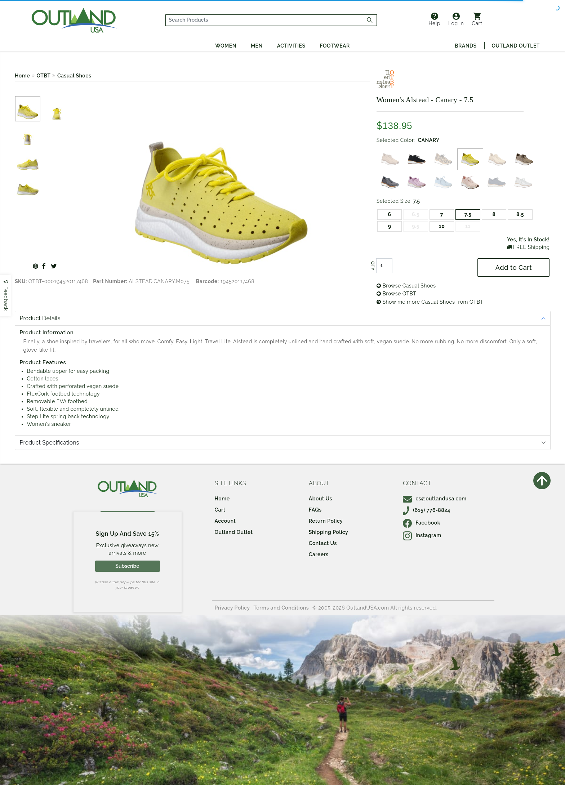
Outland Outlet (516, 46)
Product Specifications (49, 442)
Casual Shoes (74, 76)
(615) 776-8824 (426, 510)
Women (225, 46)
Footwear (335, 46)
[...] (265, 20)
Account (225, 521)
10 (442, 226)
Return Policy (326, 521)
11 (468, 226)
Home (22, 76)
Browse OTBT (396, 293)
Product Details (40, 318)
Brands (465, 46)
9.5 (415, 226)
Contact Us (323, 543)
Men (257, 46)
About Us (320, 498)
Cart (477, 19)
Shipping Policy (328, 532)
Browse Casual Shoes (406, 286)
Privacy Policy (232, 608)
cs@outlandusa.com (435, 498)
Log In (456, 19)
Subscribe (127, 566)
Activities (291, 46)
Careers (319, 554)
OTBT (44, 76)
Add (513, 267)
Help (434, 19)
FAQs (315, 510)
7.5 (468, 214)
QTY (372, 266)
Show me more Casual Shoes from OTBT (430, 302)
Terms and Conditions (281, 608)
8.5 (520, 214)
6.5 (415, 214)
